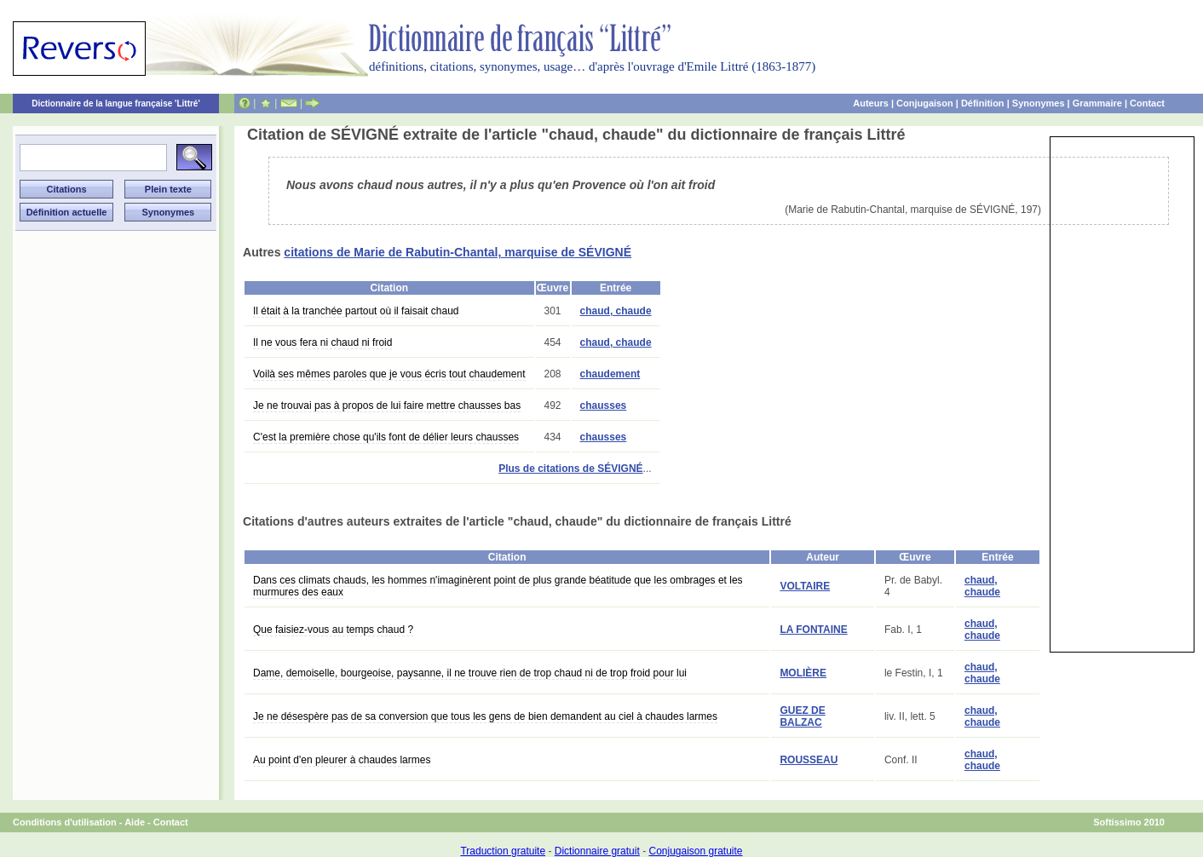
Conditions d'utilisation (65, 822)
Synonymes (1038, 103)
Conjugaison (924, 103)
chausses (603, 405)
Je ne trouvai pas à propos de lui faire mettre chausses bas (387, 405)
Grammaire (1097, 103)
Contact (1147, 103)
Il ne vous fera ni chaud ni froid (322, 342)
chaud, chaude (616, 311)
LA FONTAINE (813, 630)
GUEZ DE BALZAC (802, 716)
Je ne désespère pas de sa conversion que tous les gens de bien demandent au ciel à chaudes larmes (485, 716)
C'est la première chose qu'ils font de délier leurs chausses (386, 437)
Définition (982, 103)
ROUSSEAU (808, 760)
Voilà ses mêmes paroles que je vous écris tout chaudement (389, 374)
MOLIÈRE (803, 673)
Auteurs (871, 103)
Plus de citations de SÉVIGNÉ (570, 469)
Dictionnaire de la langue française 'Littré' (116, 103)
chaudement (610, 374)
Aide (134, 822)
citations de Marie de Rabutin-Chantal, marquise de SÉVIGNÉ (457, 252)
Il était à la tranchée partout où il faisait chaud (355, 311)
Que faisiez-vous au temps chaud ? (333, 630)
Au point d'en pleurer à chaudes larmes (341, 760)
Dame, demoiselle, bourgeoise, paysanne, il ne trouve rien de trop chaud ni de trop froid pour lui (470, 673)
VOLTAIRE (805, 586)
